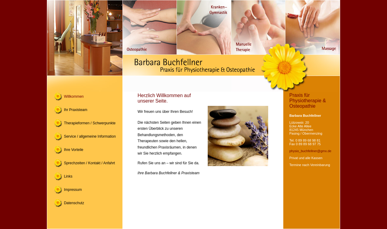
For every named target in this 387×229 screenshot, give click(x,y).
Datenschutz (74, 203)
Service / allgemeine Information (89, 136)
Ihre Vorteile (73, 150)
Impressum (73, 190)
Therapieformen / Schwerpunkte (89, 123)
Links (68, 176)
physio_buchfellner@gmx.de (310, 151)
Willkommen (73, 96)
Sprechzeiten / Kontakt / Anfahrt (89, 163)
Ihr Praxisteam (75, 110)
